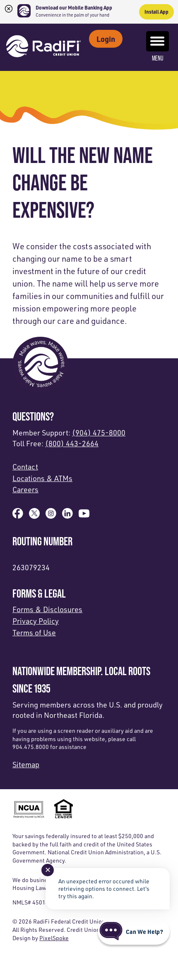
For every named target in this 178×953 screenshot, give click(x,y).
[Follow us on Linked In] (67, 515)
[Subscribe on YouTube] (84, 515)
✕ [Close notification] (48, 869)
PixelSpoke (54, 937)
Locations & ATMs (42, 478)
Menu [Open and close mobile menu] (157, 46)
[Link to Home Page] (43, 47)
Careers (25, 489)
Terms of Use (34, 632)
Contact (25, 466)
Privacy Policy (35, 620)
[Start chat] (134, 931)
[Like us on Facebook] (17, 515)
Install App (156, 11)
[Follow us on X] (34, 515)
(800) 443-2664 (72, 443)
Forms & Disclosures (47, 609)
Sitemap (25, 764)
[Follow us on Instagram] (51, 515)
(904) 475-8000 (98, 432)
